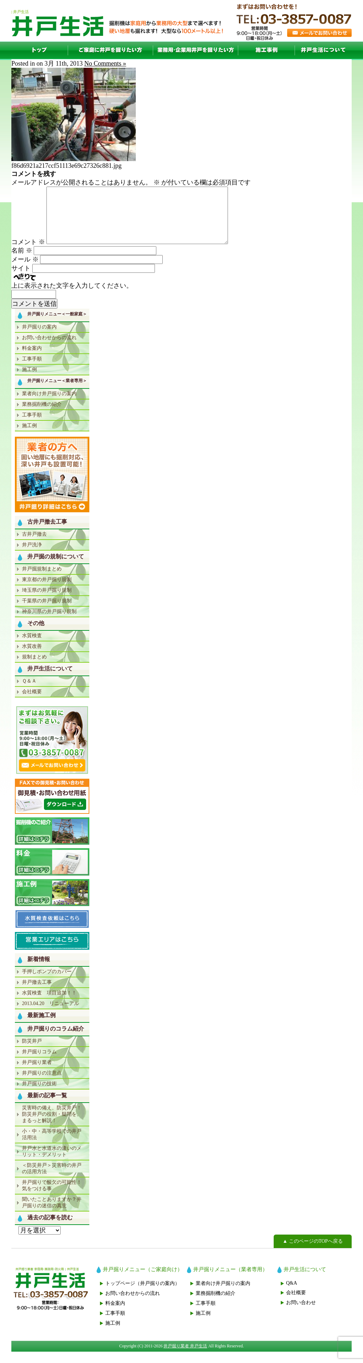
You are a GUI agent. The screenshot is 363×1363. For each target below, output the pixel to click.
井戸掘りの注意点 (42, 1084)
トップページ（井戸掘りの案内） (142, 1294)
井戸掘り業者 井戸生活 (185, 1357)
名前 (21, 261)
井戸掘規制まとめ (42, 580)
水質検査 (32, 647)
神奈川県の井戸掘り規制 (49, 622)
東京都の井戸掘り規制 (47, 591)
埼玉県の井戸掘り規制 (47, 601)
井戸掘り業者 (37, 1073)
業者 (195, 50)
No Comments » (105, 63)
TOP (39, 50)
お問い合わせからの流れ (49, 349)
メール (25, 270)
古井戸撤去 (34, 545)
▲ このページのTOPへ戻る (313, 1252)
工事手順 (32, 370)
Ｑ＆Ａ (29, 692)
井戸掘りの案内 (39, 338)
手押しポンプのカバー (47, 983)
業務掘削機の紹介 (42, 415)
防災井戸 (32, 1052)
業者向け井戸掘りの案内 (49, 405)
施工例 (266, 50)
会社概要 (32, 703)
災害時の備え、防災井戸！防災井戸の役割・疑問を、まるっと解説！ (52, 1125)
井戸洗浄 (32, 556)
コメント (28, 253)
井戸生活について (323, 50)
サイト (20, 279)
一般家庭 (110, 50)
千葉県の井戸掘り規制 (47, 612)
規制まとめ (34, 668)
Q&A (291, 1294)
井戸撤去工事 (37, 993)
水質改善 (32, 657)
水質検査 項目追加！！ (49, 1004)
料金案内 (32, 359)
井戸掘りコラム (39, 1063)
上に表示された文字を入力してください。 (72, 296)
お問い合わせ (301, 1314)
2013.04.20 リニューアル (50, 1014)
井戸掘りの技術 (39, 1095)
